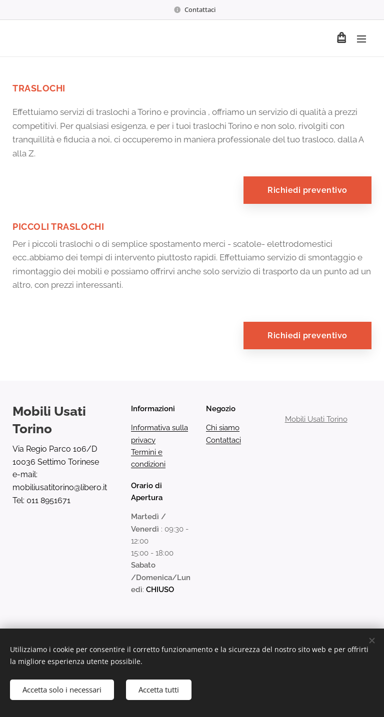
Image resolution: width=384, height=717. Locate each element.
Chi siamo (223, 428)
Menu (361, 38)
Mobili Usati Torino (315, 419)
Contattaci (223, 440)
